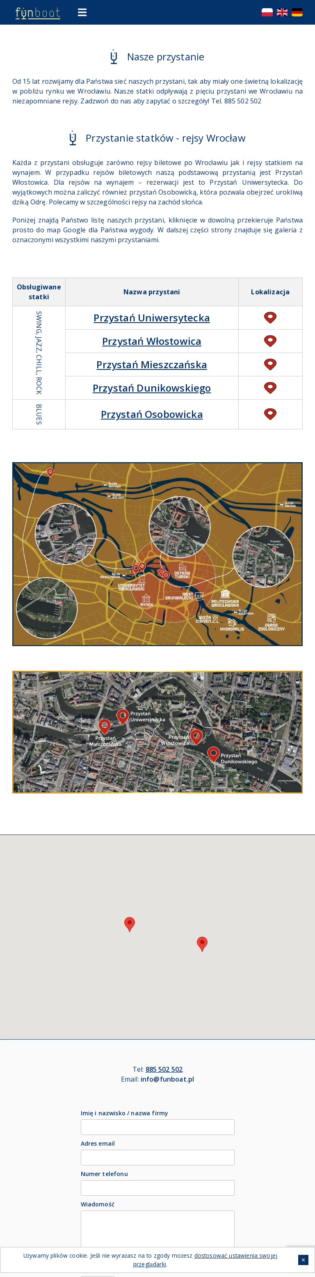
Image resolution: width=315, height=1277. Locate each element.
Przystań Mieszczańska (151, 364)
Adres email (98, 1143)
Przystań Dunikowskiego (152, 387)
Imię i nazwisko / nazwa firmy (125, 1113)
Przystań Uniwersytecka (152, 317)
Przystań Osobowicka (152, 414)
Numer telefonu (104, 1174)
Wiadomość (97, 1204)
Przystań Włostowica (151, 341)
